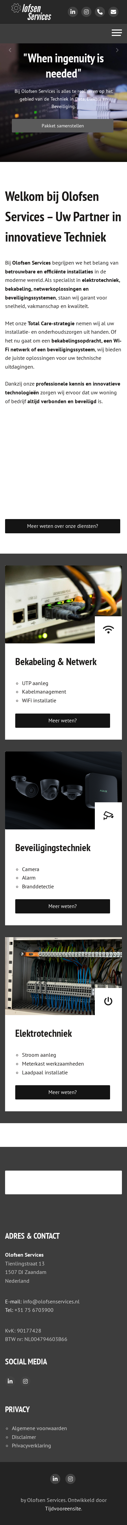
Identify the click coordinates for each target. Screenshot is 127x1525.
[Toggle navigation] (117, 33)
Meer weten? (62, 720)
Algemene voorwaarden (39, 1428)
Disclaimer (24, 1437)
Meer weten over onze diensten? (62, 526)
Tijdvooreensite (63, 1508)
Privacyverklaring (31, 1445)
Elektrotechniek (43, 1032)
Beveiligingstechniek (52, 847)
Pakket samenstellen (63, 126)
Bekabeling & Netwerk (56, 661)
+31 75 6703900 (34, 1309)
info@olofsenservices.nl (51, 1301)
